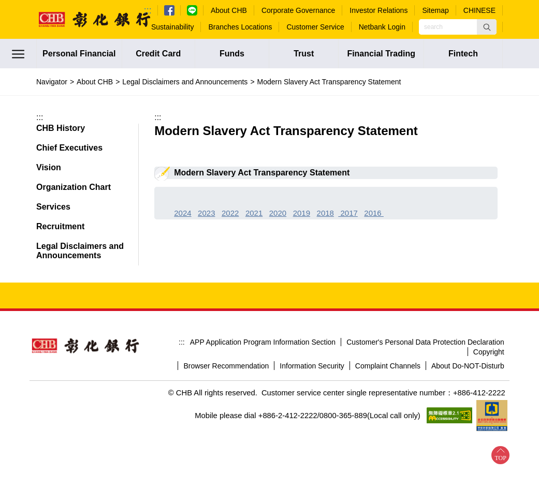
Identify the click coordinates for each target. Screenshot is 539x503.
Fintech (463, 53)
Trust (304, 53)
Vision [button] (48, 167)
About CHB (95, 82)
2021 (254, 213)
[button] (487, 27)
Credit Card (158, 53)
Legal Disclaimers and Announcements (184, 82)
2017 (348, 213)
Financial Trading (381, 53)
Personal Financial (78, 53)
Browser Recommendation (226, 366)
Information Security (312, 366)
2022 (230, 213)
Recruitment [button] (60, 226)
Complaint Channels (387, 366)
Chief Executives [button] (69, 147)
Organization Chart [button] (73, 187)
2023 (206, 213)
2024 (182, 213)
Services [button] (53, 206)
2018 (325, 213)
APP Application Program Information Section (263, 342)
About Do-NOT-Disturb (467, 366)
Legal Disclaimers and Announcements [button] (80, 251)
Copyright (488, 352)
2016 (374, 213)
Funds (232, 53)
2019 (301, 213)
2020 (277, 213)
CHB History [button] (60, 128)
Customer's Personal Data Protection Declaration (425, 342)
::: (148, 10)
